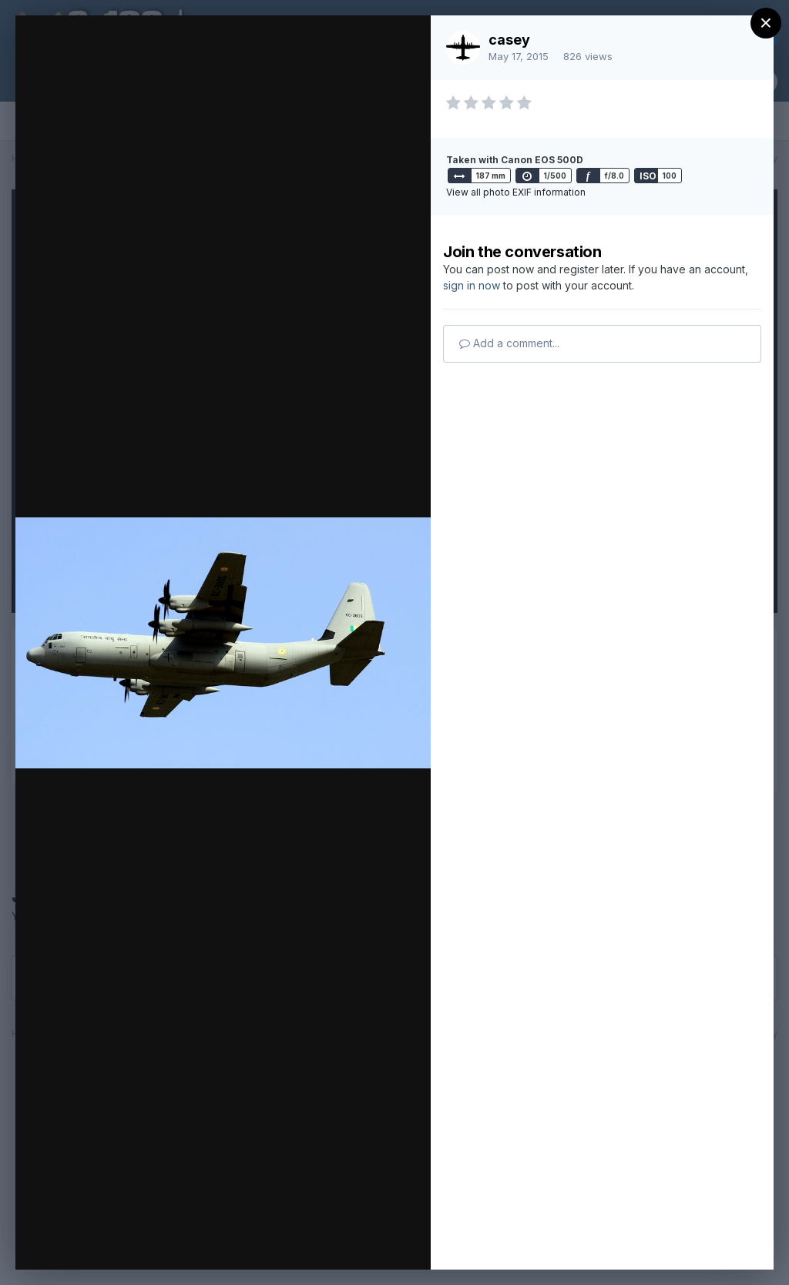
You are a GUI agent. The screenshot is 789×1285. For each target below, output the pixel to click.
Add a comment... (509, 343)
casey (509, 40)
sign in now (471, 285)
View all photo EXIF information (516, 192)
